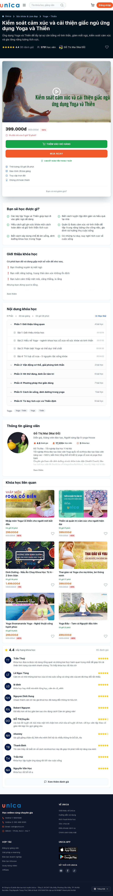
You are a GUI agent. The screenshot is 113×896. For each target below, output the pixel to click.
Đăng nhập (105, 5)
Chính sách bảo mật (67, 832)
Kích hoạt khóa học (67, 819)
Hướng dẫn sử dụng (67, 815)
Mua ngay (56, 153)
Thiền (41, 411)
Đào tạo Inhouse (9, 861)
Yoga (33, 411)
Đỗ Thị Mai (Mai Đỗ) (74, 47)
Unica (6, 16)
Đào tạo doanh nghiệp (12, 857)
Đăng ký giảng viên (10, 848)
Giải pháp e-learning (11, 852)
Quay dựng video (9, 865)
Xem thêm (12, 294)
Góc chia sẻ (64, 824)
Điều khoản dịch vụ (67, 828)
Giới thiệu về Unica (67, 810)
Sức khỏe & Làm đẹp (27, 16)
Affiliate (5, 870)
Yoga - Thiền (50, 16)
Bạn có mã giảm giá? (56, 191)
